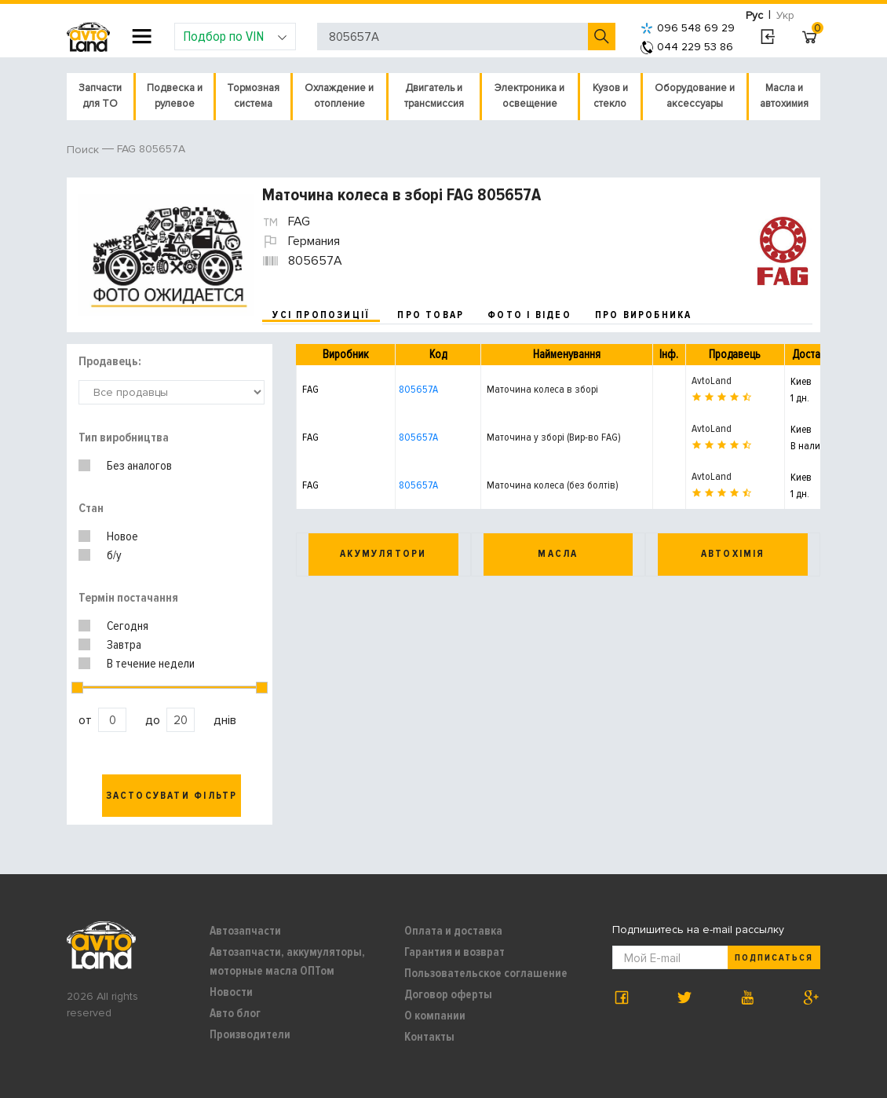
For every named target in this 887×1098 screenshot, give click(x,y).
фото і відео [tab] (529, 315)
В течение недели (151, 664)
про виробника (643, 315)
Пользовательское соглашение (486, 973)
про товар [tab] (430, 315)
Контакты (429, 1037)
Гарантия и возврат (454, 952)
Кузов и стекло (610, 96)
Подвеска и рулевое (175, 96)
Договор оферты (448, 994)
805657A (418, 389)
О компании (434, 1015)
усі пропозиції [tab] (321, 315)
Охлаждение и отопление (339, 96)
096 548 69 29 (688, 28)
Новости (231, 992)
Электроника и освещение (529, 96)
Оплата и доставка (453, 931)
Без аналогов (139, 466)
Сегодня (127, 626)
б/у (114, 555)
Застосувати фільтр (172, 795)
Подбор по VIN (235, 36)
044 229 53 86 (687, 46)
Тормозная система (253, 96)
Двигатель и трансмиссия (434, 96)
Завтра (124, 645)
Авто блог (235, 1013)
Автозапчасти (245, 931)
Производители (250, 1034)
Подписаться (774, 958)
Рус (754, 15)
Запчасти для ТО (100, 96)
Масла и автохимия (784, 96)
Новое (122, 536)
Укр (785, 15)
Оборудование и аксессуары (695, 96)
